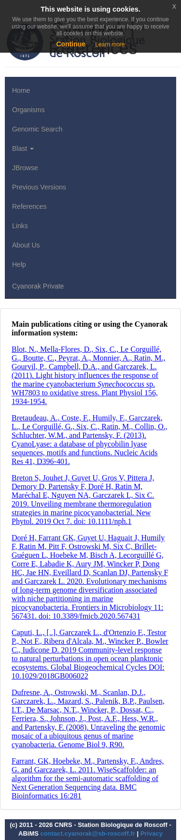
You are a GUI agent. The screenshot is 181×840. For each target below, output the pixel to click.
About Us (26, 245)
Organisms (28, 110)
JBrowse (25, 168)
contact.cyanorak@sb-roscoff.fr (88, 833)
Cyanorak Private (38, 286)
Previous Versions (39, 187)
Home (21, 90)
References (29, 206)
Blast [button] (23, 148)
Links (20, 226)
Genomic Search (37, 129)
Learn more (110, 44)
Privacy (151, 833)
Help (19, 264)
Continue (70, 44)
